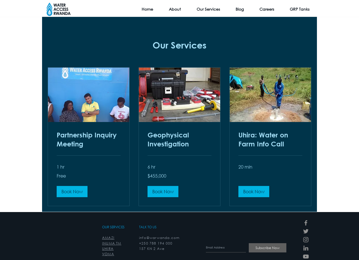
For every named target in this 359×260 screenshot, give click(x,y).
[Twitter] (305, 231)
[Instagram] (305, 239)
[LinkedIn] (305, 248)
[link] (89, 140)
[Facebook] (305, 222)
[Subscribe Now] (267, 247)
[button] (72, 191)
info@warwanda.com (159, 237)
